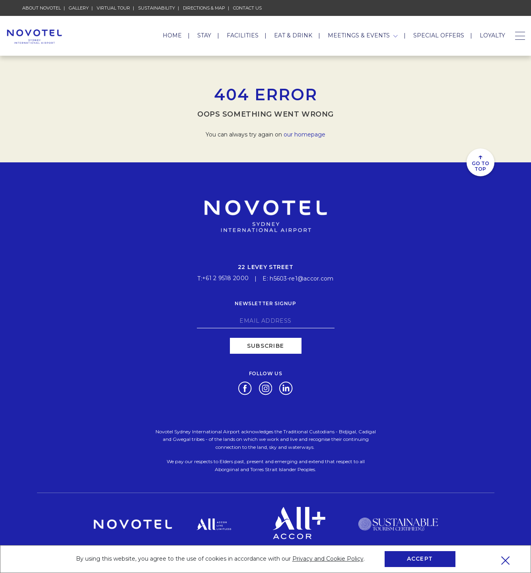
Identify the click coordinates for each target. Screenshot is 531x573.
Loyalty (492, 35)
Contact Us (247, 8)
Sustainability (156, 8)
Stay (204, 35)
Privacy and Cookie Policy (328, 558)
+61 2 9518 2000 (225, 276)
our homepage (304, 134)
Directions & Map (204, 8)
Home (172, 35)
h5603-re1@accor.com (301, 276)
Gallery (79, 8)
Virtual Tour (113, 8)
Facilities (243, 35)
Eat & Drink (293, 35)
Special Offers (438, 35)
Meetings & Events (363, 35)
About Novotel (41, 8)
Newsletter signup (265, 301)
